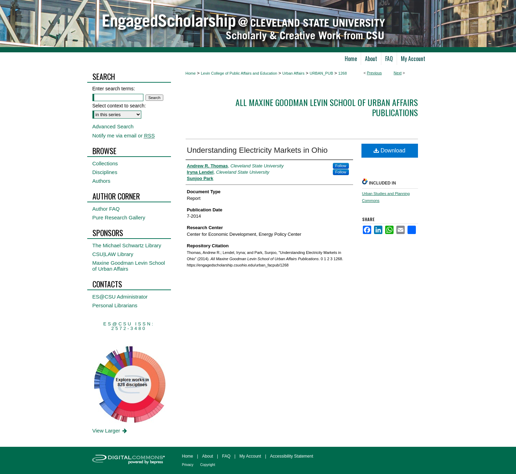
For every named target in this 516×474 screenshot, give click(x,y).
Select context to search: (119, 105)
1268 (342, 73)
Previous (374, 73)
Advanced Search (113, 126)
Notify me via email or (123, 135)
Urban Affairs (293, 73)
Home (191, 73)
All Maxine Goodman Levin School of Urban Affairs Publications (326, 107)
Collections (105, 163)
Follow (340, 166)
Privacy (188, 465)
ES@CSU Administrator (120, 297)
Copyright (207, 465)
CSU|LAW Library (113, 254)
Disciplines (105, 172)
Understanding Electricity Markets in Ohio (257, 150)
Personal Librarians (114, 305)
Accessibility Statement (291, 456)
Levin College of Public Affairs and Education (239, 73)
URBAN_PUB (321, 73)
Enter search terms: (113, 88)
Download (389, 150)
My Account (250, 456)
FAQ (226, 456)
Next (398, 73)
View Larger (110, 431)
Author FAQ (106, 209)
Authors (101, 181)
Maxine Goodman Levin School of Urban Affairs (128, 266)
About (207, 456)
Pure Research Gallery (118, 217)
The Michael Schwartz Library (127, 245)
